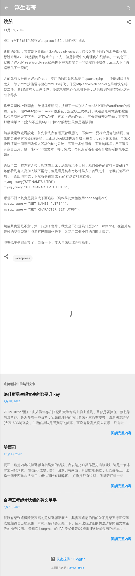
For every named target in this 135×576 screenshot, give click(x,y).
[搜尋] (128, 9)
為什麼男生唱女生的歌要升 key (32, 393)
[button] (128, 22)
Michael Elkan (76, 567)
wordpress (23, 258)
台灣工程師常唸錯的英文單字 (30, 499)
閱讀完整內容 (121, 433)
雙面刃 (10, 446)
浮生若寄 (25, 8)
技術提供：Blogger (67, 559)
